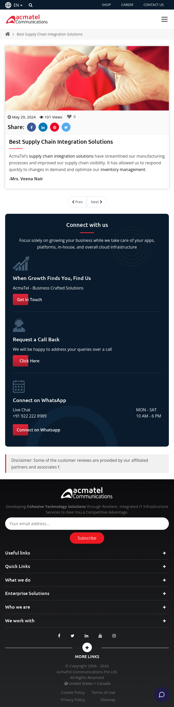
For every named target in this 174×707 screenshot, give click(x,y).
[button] (87, 647)
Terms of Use (103, 692)
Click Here (30, 361)
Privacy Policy (73, 700)
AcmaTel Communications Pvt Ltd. (87, 671)
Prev (77, 201)
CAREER (127, 4)
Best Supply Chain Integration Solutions (50, 34)
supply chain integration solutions (61, 156)
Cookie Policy (73, 692)
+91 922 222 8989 (29, 416)
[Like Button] (69, 117)
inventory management (123, 169)
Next (96, 201)
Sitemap (108, 700)
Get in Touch (29, 299)
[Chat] (161, 694)
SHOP (106, 4)
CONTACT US (153, 4)
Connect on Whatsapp (38, 430)
